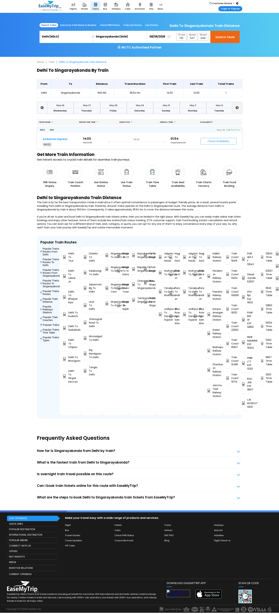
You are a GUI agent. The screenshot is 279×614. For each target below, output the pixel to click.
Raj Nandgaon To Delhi (86, 353)
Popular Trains (50, 324)
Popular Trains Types (49, 339)
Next (237, 108)
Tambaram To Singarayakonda (136, 299)
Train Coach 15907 (228, 343)
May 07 (87, 105)
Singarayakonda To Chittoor (121, 255)
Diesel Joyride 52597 (244, 278)
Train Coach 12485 (228, 361)
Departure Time (88, 122)
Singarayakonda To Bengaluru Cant (109, 288)
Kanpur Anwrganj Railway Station (210, 314)
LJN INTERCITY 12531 (244, 403)
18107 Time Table (262, 361)
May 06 (60, 105)
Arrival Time (168, 122)
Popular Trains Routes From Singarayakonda (50, 272)
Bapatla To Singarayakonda (136, 269)
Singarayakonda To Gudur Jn (109, 303)
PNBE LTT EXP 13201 (244, 363)
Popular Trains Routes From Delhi (49, 251)
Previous (42, 108)
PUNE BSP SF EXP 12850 (244, 320)
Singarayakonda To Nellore (109, 269)
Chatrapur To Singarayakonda (148, 269)
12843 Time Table (262, 257)
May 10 (166, 105)
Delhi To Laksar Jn (65, 276)
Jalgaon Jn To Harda (162, 257)
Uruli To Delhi (86, 305)
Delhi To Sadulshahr (65, 328)
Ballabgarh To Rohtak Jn (173, 274)
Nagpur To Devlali (173, 257)
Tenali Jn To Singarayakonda (148, 255)
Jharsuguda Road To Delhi (86, 322)
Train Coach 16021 (228, 309)
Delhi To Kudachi (65, 314)
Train (52, 62)
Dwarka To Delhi (86, 257)
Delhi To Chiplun (65, 343)
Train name (46, 122)
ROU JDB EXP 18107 (244, 384)
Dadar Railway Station (210, 333)
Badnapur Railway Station (210, 350)
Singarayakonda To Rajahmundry (121, 305)
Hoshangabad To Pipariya (162, 272)
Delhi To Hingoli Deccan (65, 376)
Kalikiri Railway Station (210, 257)
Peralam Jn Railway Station (210, 276)
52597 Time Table (262, 274)
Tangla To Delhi (86, 371)
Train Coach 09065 (228, 291)
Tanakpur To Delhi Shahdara (162, 291)
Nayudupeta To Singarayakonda (136, 255)
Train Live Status (132, 25)
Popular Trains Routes (49, 292)
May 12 (219, 105)
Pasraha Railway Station (210, 295)
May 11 (193, 105)
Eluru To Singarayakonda (148, 282)
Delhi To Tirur (65, 257)
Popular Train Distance (49, 300)
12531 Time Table (262, 378)
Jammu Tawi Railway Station (210, 391)
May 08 (113, 105)
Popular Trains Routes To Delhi (49, 262)
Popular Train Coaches (49, 318)
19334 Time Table (262, 326)
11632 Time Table (262, 291)
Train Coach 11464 (228, 274)
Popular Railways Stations (46, 309)
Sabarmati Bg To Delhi (86, 288)
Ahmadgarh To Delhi (86, 338)
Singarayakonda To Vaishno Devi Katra (121, 270)
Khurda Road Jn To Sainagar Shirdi (173, 316)
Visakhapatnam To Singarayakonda (148, 301)
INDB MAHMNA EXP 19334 (244, 342)
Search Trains (48, 25)
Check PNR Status (110, 25)
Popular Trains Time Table (49, 331)
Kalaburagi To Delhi (86, 272)
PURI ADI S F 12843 (244, 259)
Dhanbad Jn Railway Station (210, 370)
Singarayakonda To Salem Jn (109, 255)
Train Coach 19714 (228, 378)
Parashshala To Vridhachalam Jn (173, 293)
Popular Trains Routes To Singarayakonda (50, 283)
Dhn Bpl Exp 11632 (244, 297)
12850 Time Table (262, 309)
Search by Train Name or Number (78, 25)
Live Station (151, 25)
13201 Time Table (262, 343)
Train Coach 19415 (228, 257)
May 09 (140, 105)
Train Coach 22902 (228, 326)
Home (40, 62)
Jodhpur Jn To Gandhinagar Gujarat (162, 314)
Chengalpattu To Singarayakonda (136, 284)
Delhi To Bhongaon (65, 359)
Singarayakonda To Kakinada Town (121, 288)
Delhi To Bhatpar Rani (65, 297)
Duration (125, 122)
